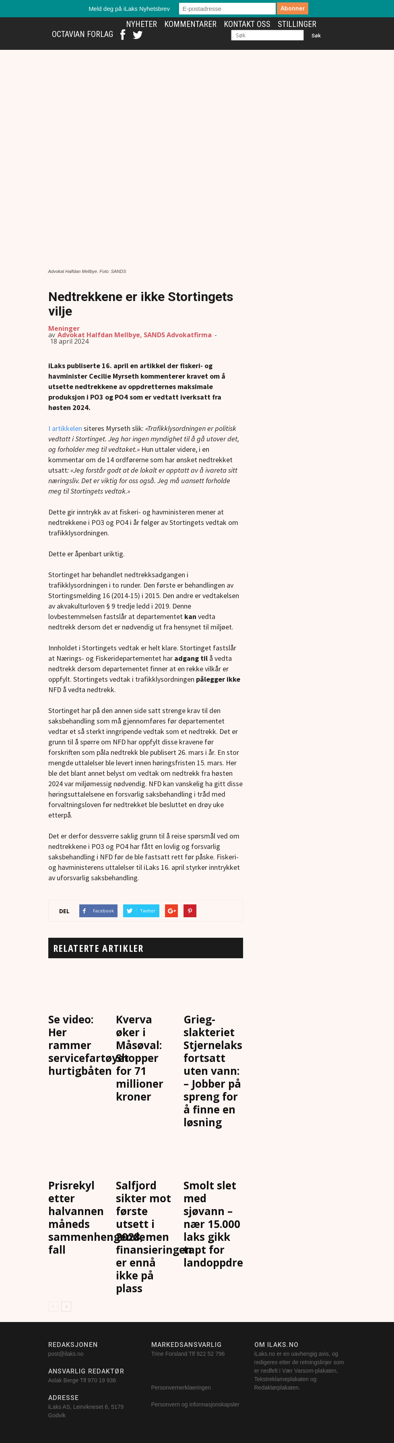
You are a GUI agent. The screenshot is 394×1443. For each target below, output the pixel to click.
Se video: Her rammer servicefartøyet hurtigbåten (88, 1045)
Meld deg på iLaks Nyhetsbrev (129, 8)
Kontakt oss (247, 24)
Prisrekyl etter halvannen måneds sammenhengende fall (96, 1217)
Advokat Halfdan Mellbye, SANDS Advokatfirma (135, 334)
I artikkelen (65, 428)
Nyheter (141, 24)
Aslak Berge (63, 1380)
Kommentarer (190, 24)
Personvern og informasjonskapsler (196, 1404)
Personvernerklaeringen (181, 1387)
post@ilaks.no (66, 1354)
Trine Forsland (169, 1354)
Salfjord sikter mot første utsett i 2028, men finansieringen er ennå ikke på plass (154, 1236)
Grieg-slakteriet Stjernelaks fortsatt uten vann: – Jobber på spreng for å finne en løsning (213, 1070)
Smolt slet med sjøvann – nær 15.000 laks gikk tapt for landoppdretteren (230, 1224)
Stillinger (297, 24)
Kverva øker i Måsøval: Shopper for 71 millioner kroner (139, 1058)
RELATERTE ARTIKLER (98, 948)
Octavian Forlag (82, 34)
